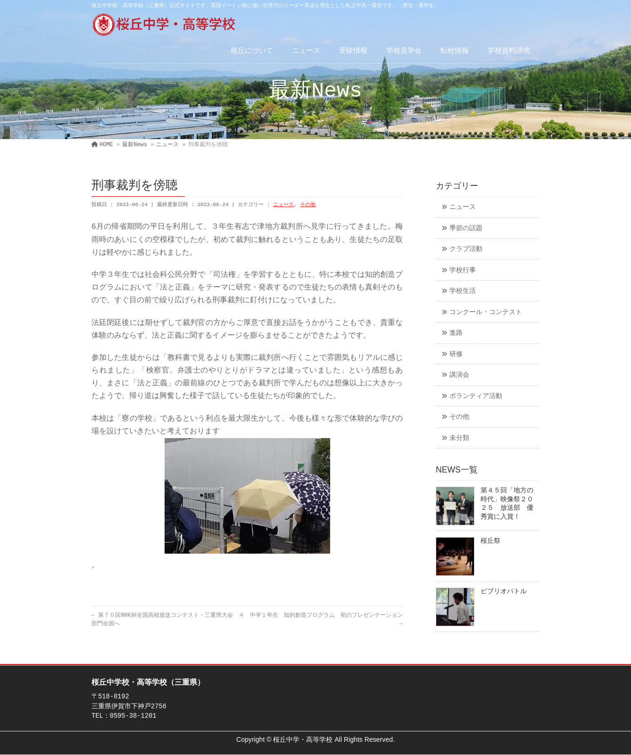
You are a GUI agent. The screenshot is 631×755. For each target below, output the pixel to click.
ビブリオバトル (504, 591)
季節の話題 (465, 228)
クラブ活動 (465, 249)
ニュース (283, 204)
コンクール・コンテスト (485, 312)
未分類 (459, 438)
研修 (456, 354)
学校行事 (462, 270)
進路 (456, 333)
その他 (308, 204)
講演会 (459, 375)
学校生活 (462, 291)
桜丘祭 (490, 541)
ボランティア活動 (475, 396)
